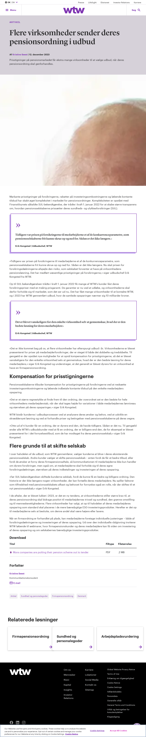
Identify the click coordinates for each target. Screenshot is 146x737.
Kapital (67, 706)
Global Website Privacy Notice (121, 691)
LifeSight (92, 2)
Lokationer (90, 696)
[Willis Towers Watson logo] (20, 693)
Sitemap (89, 711)
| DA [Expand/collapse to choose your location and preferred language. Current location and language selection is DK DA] (11, 2)
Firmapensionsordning (62, 596)
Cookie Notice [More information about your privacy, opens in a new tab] (71, 734)
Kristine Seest (20, 54)
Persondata (112, 718)
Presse (81, 2)
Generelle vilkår (114, 722)
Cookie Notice (113, 704)
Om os (67, 691)
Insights (68, 711)
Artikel (14, 596)
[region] (73, 731)
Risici (66, 701)
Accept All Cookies (118, 730)
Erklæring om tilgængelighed (120, 700)
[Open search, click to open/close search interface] (136, 9)
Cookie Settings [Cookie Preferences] (114, 709)
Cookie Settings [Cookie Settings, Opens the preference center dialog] (97, 730)
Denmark (82, 596)
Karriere (137, 2)
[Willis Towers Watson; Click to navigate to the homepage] (74, 10)
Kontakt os (90, 706)
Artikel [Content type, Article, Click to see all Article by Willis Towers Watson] (14, 22)
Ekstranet (105, 2)
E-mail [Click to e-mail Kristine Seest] (16, 583)
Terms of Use (113, 695)
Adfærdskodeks (114, 713)
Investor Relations (121, 2)
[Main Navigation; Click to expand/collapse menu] (10, 9)
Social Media (91, 701)
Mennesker (69, 696)
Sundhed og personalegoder (34, 596)
